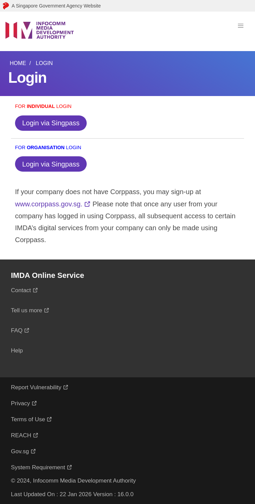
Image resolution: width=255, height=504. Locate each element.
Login (44, 63)
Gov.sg (20, 451)
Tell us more (26, 310)
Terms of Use (28, 419)
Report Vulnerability (36, 387)
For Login (43, 106)
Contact (21, 290)
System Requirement (38, 467)
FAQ (17, 330)
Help (17, 350)
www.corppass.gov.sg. (49, 204)
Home (18, 63)
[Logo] (39, 31)
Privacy (20, 403)
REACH (21, 435)
